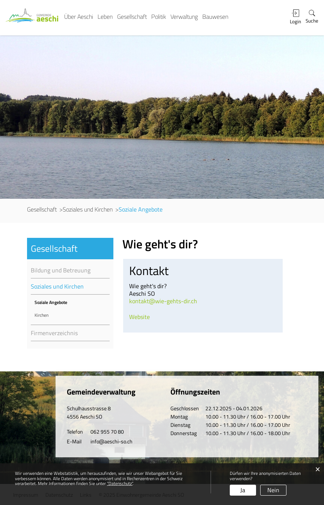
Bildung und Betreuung (60, 270)
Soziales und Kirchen (57, 286)
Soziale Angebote (63, 302)
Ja (242, 489)
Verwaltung (184, 16)
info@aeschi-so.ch (111, 441)
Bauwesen (215, 16)
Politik (158, 16)
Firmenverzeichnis (54, 332)
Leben (105, 16)
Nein (273, 489)
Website (139, 316)
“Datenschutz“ (120, 483)
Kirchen (41, 315)
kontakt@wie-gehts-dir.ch (163, 300)
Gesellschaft (132, 16)
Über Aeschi (78, 16)
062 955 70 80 (107, 431)
